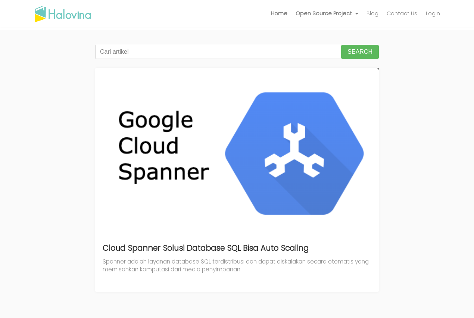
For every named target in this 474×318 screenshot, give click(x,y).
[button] (326, 14)
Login (433, 13)
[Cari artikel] (218, 52)
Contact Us (402, 13)
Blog (372, 13)
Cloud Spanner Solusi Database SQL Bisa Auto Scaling (206, 248)
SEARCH (359, 52)
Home (279, 13)
